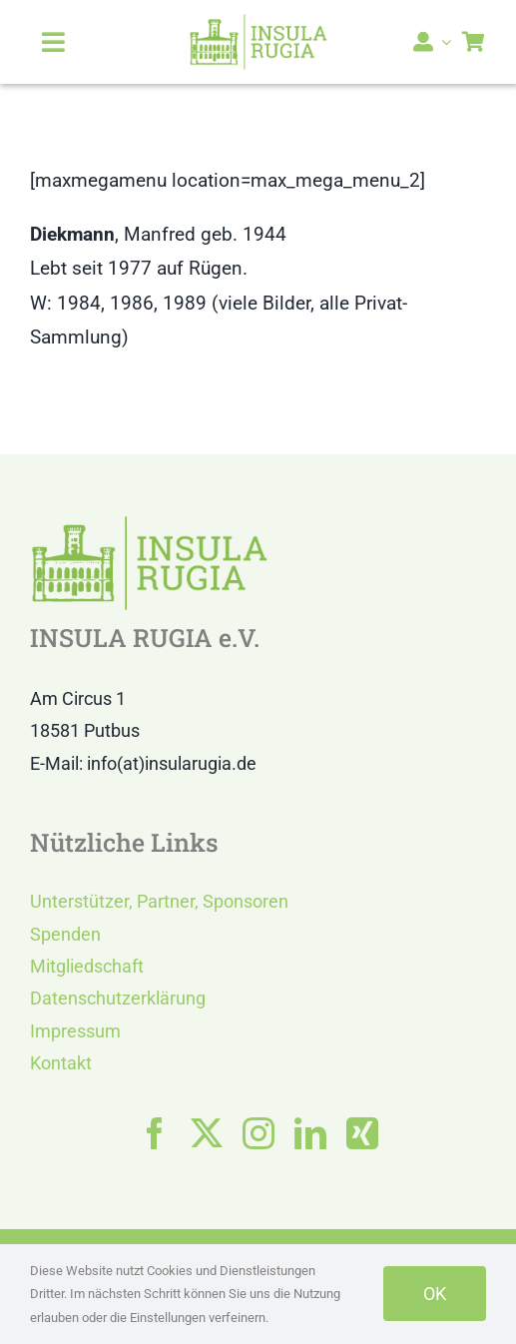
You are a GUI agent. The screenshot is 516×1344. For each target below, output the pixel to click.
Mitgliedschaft (87, 966)
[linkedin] (310, 1133)
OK (434, 1293)
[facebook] (155, 1133)
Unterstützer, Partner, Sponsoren (159, 901)
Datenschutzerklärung (118, 998)
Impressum (75, 1030)
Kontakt (61, 1062)
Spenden (65, 934)
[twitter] (207, 1133)
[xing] (362, 1133)
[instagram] (258, 1133)
